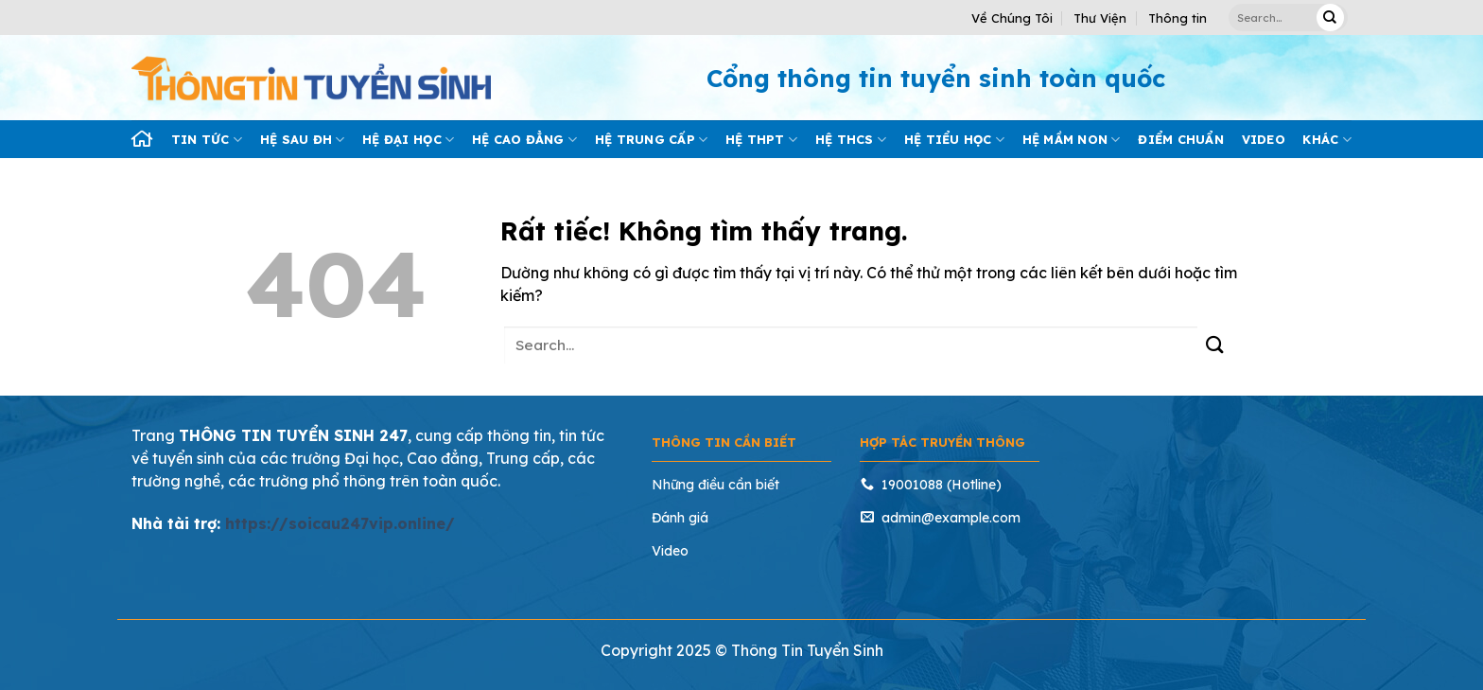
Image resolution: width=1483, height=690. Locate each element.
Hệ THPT (761, 140)
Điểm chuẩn (1181, 139)
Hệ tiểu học (954, 140)
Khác (1326, 140)
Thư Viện (1099, 18)
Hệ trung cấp (651, 140)
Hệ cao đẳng (524, 140)
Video (1263, 139)
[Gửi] (1330, 17)
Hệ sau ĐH (302, 140)
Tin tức (206, 140)
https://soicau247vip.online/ (340, 523)
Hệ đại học (408, 140)
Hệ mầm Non (1071, 140)
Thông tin (1177, 18)
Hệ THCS (850, 140)
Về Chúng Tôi (1012, 18)
